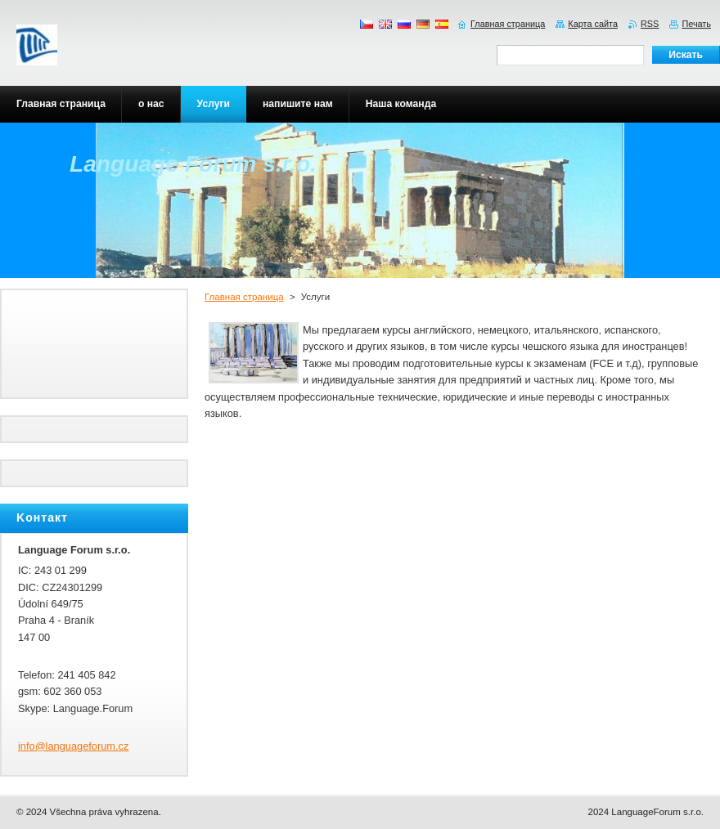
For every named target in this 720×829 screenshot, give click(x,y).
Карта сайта (593, 24)
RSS (650, 24)
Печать (696, 24)
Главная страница (244, 297)
